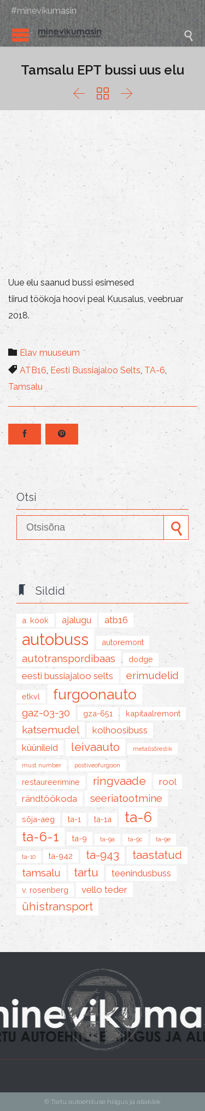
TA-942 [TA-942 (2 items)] (61, 856)
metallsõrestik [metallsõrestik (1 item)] (152, 748)
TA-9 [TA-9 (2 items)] (79, 838)
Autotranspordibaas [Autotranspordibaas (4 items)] (68, 658)
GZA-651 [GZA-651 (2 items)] (98, 713)
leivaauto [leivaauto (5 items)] (95, 747)
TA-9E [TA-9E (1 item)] (163, 839)
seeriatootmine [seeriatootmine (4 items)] (126, 798)
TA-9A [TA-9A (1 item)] (107, 839)
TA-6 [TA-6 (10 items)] (138, 817)
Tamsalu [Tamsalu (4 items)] (41, 873)
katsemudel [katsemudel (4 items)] (50, 729)
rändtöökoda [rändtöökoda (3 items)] (49, 798)
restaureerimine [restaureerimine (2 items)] (51, 782)
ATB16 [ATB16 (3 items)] (116, 619)
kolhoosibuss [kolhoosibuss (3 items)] (120, 730)
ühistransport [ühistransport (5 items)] (57, 906)
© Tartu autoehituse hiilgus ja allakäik (102, 1102)
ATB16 (33, 370)
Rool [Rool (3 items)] (168, 781)
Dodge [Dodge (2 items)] (140, 659)
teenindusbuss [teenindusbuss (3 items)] (141, 873)
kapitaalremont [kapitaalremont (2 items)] (153, 713)
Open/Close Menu (20, 34)
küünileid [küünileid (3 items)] (40, 747)
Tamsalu (25, 386)
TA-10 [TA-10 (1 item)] (29, 856)
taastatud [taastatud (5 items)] (157, 855)
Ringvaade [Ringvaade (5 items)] (119, 781)
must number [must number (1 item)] (41, 765)
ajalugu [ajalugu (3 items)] (76, 619)
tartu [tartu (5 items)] (86, 872)
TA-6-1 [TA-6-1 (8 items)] (40, 837)
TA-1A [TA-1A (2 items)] (103, 819)
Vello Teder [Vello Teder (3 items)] (104, 889)
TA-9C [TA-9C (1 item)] (135, 839)
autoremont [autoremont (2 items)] (123, 642)
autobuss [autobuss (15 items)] (55, 639)
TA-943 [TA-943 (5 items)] (102, 855)
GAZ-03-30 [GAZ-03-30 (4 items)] (46, 713)
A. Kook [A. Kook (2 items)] (35, 620)
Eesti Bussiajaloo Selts (95, 370)
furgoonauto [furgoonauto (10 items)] (95, 694)
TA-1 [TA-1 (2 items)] (74, 819)
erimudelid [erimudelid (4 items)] (152, 675)
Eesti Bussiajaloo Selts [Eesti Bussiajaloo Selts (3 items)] (67, 675)
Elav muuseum (50, 352)
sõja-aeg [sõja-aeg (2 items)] (38, 819)
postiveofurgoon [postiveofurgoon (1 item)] (97, 765)
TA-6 (154, 370)
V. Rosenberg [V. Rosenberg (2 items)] (45, 890)
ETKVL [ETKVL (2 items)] (31, 696)
